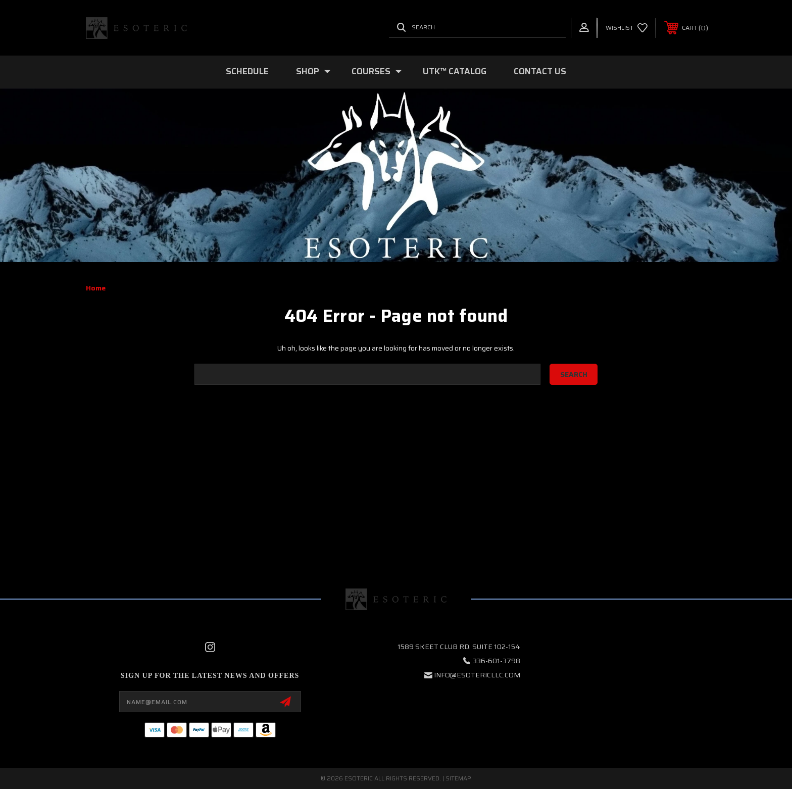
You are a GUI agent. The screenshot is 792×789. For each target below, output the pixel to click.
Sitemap (458, 778)
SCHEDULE (247, 71)
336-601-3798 (496, 660)
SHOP (313, 71)
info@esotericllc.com (477, 674)
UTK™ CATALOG (454, 71)
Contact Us (540, 71)
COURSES (377, 71)
